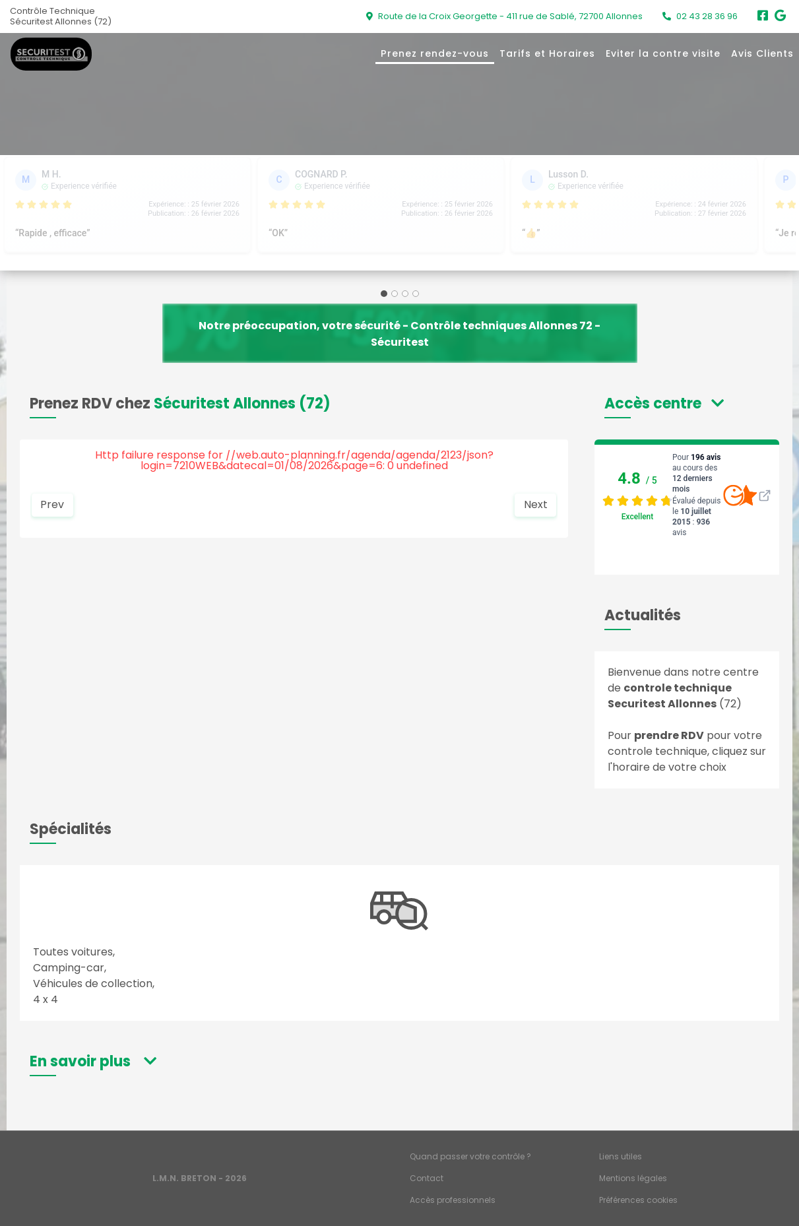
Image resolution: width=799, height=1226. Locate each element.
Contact (426, 1178)
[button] (664, 403)
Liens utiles (620, 1156)
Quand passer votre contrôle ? (470, 1156)
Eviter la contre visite (663, 53)
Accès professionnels (452, 1200)
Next (536, 504)
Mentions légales (633, 1178)
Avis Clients (762, 53)
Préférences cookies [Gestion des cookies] (638, 1200)
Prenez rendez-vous (435, 53)
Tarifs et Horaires (547, 53)
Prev (52, 504)
